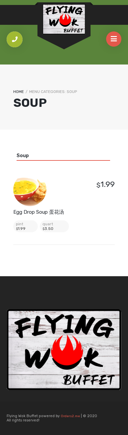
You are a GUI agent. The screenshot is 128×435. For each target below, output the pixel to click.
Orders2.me (70, 416)
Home (18, 91)
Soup (23, 155)
